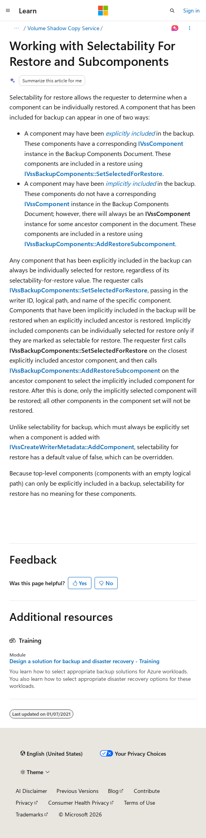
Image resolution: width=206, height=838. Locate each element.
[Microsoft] (103, 10)
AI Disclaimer (31, 790)
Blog (113, 790)
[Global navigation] (8, 11)
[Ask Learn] (175, 28)
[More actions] (190, 28)
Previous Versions (77, 790)
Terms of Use (139, 802)
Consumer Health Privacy (78, 802)
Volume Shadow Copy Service (63, 28)
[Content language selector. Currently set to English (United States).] (52, 753)
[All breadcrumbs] (16, 28)
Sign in (191, 10)
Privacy (24, 802)
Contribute (147, 790)
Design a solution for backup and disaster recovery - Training (84, 661)
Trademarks (29, 814)
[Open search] (172, 11)
